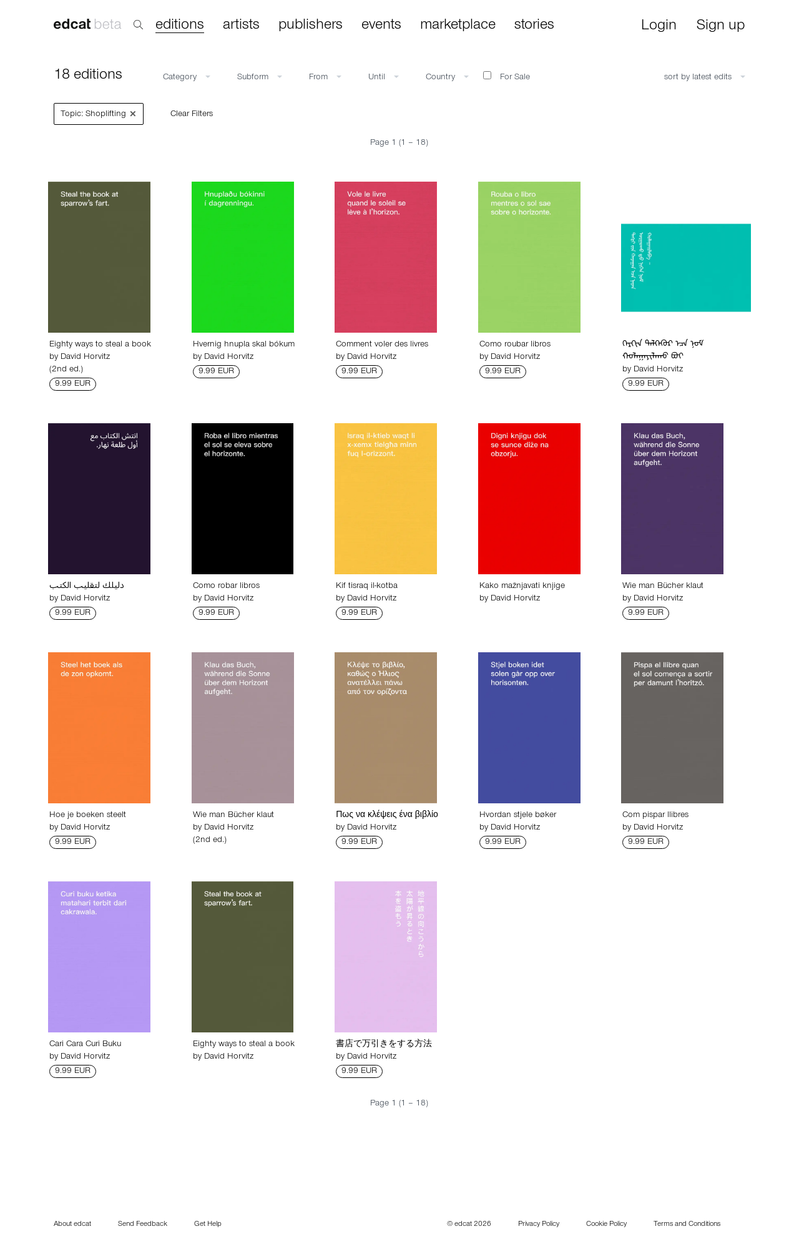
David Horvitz (85, 357)
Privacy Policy (538, 1224)
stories (534, 25)
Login (659, 26)
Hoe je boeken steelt (87, 815)
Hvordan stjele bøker (517, 815)
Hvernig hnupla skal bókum (244, 345)
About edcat (72, 1224)
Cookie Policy (606, 1224)
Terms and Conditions (687, 1224)
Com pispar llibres (655, 815)
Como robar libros (226, 586)
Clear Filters (191, 114)
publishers (310, 25)
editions (179, 26)
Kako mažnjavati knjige (522, 586)
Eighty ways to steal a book (100, 345)
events (381, 25)
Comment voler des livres (382, 345)
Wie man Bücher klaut (662, 586)
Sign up (721, 26)
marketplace (458, 25)
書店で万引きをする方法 (384, 1045)
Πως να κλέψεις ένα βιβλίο (387, 815)
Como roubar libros (515, 345)
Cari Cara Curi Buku (85, 1045)
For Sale (506, 76)
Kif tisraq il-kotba (367, 586)
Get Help (208, 1224)
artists (241, 25)
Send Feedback (142, 1224)
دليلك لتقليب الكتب (86, 586)
